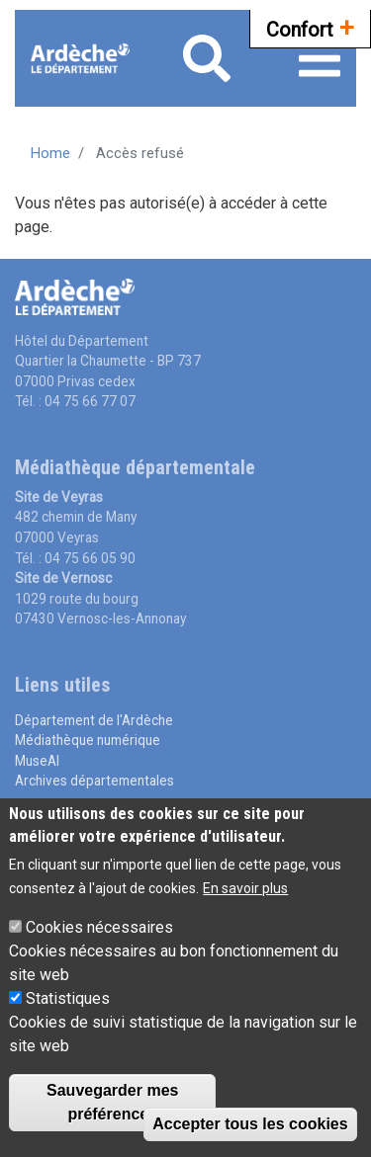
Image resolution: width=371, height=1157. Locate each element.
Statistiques (68, 1003)
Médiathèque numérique (87, 740)
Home (50, 153)
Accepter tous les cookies (249, 1128)
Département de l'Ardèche (94, 720)
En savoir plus (245, 893)
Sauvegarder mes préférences (112, 1107)
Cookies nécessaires (99, 932)
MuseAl (37, 761)
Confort (310, 27)
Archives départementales (94, 780)
